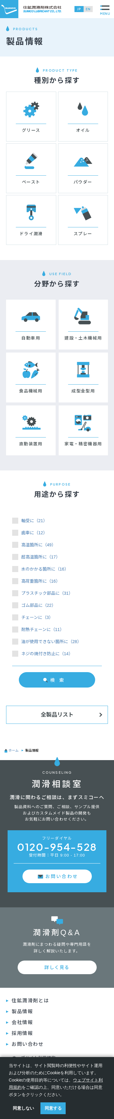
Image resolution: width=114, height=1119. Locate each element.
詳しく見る (57, 967)
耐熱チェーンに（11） (42, 629)
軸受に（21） (34, 520)
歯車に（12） (34, 532)
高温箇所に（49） (38, 544)
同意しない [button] (23, 1108)
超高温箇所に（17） (40, 557)
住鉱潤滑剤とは (30, 1000)
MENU (105, 10)
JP (79, 9)
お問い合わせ (61, 876)
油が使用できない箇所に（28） (51, 641)
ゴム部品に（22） (38, 605)
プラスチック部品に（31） (47, 593)
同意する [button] (53, 1108)
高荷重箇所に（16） (40, 581)
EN (88, 9)
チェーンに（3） (37, 617)
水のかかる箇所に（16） (45, 569)
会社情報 (22, 1022)
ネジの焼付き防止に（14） (47, 653)
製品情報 (22, 1011)
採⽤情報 (22, 1033)
